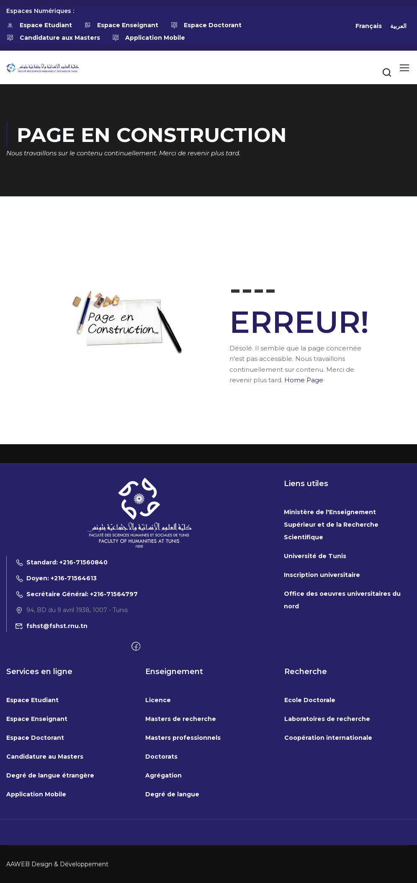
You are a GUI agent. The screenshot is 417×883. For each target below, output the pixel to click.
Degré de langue (172, 878)
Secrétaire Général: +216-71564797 (76, 678)
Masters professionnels (183, 822)
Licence (158, 784)
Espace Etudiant (39, 25)
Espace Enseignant (121, 25)
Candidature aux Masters (53, 37)
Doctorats (161, 840)
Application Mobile (148, 37)
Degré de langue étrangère (50, 859)
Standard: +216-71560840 (61, 646)
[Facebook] (135, 731)
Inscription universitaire (322, 659)
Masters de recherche (180, 803)
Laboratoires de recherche (327, 803)
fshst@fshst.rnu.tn (51, 710)
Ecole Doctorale (309, 784)
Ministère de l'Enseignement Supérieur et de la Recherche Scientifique (331, 608)
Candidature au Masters (44, 840)
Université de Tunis (315, 640)
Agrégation (163, 859)
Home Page (303, 380)
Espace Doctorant (206, 25)
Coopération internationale (328, 822)
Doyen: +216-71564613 (56, 662)
